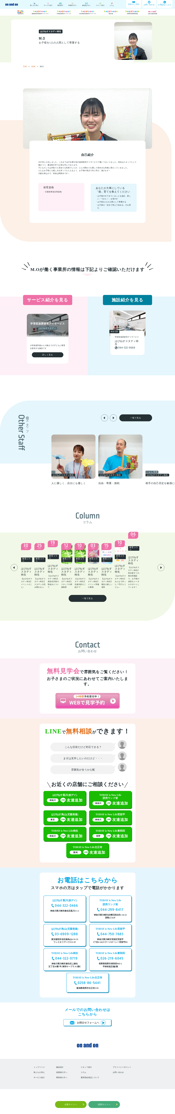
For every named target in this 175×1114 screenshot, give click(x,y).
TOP (26, 66)
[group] (92, 460)
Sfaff (35, 66)
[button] (104, 417)
